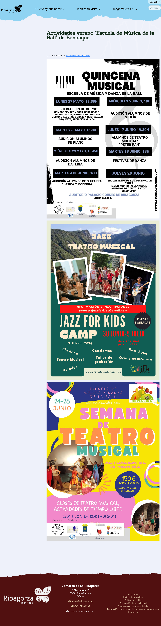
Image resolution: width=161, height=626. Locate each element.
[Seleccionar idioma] (154, 2)
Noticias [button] (8, 52)
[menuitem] (50, 8)
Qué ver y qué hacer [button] (48, 8)
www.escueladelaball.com (78, 55)
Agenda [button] (8, 57)
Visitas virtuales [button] (13, 73)
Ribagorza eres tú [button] (123, 8)
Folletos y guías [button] (13, 68)
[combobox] (154, 7)
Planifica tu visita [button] (86, 8)
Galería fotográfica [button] (15, 62)
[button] (63, 8)
